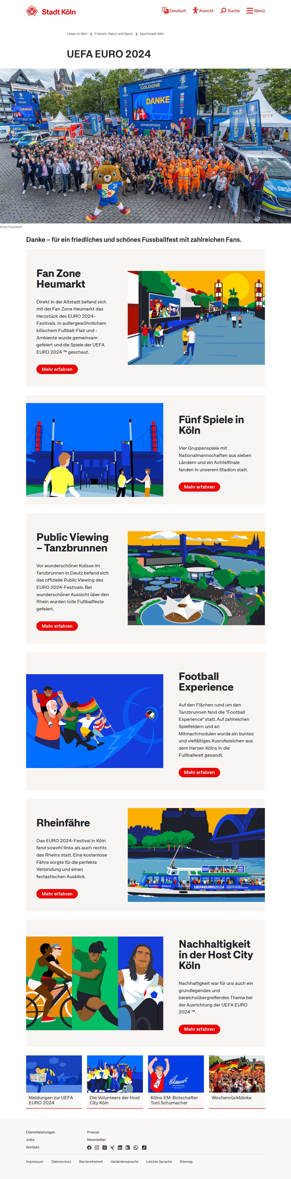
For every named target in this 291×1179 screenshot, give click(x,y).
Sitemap (186, 1161)
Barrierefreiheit (91, 1161)
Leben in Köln (77, 33)
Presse (93, 1132)
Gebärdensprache (124, 1161)
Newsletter (96, 1139)
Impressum (34, 1161)
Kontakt (32, 1147)
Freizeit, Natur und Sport (114, 33)
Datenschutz (61, 1161)
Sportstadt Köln (152, 33)
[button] (256, 10)
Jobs (30, 1139)
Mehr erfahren (57, 369)
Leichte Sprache (159, 1161)
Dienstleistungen (40, 1132)
